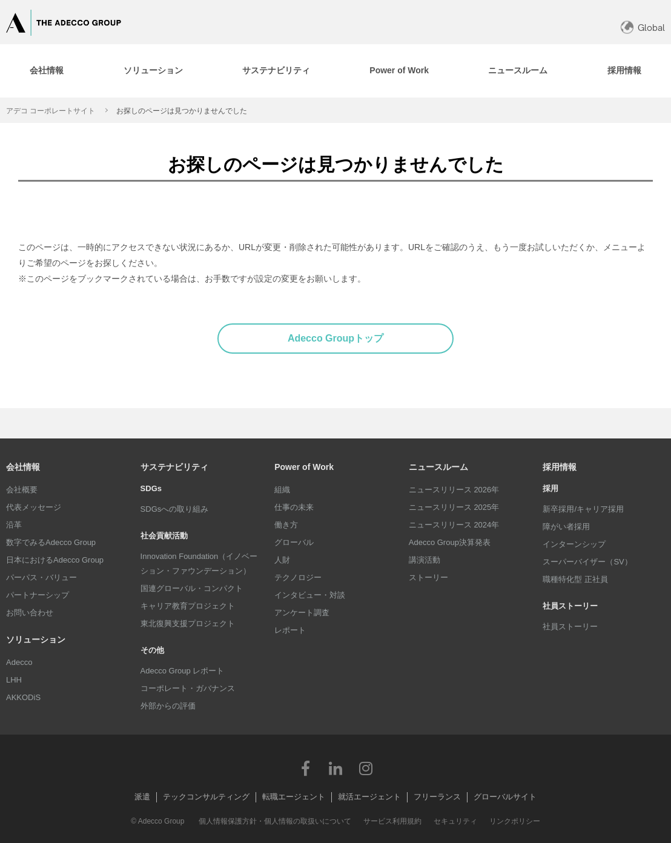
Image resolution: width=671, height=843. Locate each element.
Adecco (19, 662)
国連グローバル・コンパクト (191, 588)
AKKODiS (23, 697)
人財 (282, 559)
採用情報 (560, 467)
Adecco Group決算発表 (450, 542)
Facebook (305, 768)
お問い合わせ (29, 612)
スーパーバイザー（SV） (587, 561)
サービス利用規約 (392, 821)
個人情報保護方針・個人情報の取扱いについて (275, 821)
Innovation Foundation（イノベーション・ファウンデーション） (199, 563)
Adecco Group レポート (182, 670)
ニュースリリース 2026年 (454, 489)
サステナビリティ (174, 467)
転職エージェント (293, 796)
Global (651, 27)
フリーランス (437, 796)
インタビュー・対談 (309, 595)
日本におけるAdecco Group (55, 559)
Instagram (366, 768)
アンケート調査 (301, 612)
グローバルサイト (505, 796)
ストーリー (428, 577)
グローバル (294, 542)
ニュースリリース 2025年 (454, 507)
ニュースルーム (438, 467)
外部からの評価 (168, 705)
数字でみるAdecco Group (51, 542)
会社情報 (23, 467)
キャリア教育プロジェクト (187, 605)
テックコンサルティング (206, 796)
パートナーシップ (37, 595)
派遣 (142, 796)
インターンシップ (574, 544)
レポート (290, 630)
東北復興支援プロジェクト (187, 623)
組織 (282, 489)
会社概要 (22, 489)
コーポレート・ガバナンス (187, 688)
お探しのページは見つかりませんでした (181, 111)
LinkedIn (335, 768)
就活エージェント (369, 796)
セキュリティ (455, 821)
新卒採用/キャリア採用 (583, 509)
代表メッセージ (33, 507)
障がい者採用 (566, 526)
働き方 (286, 524)
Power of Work (304, 467)
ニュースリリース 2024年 (454, 524)
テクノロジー (298, 577)
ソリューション (35, 639)
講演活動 (424, 559)
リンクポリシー (514, 821)
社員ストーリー (570, 626)
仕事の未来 (294, 507)
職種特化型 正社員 (575, 579)
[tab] (152, 71)
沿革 (14, 524)
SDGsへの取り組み (174, 509)
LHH (14, 679)
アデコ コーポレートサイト (50, 111)
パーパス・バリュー (41, 577)
